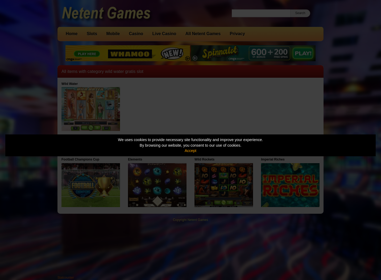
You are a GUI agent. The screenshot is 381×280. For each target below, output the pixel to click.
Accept (190, 151)
